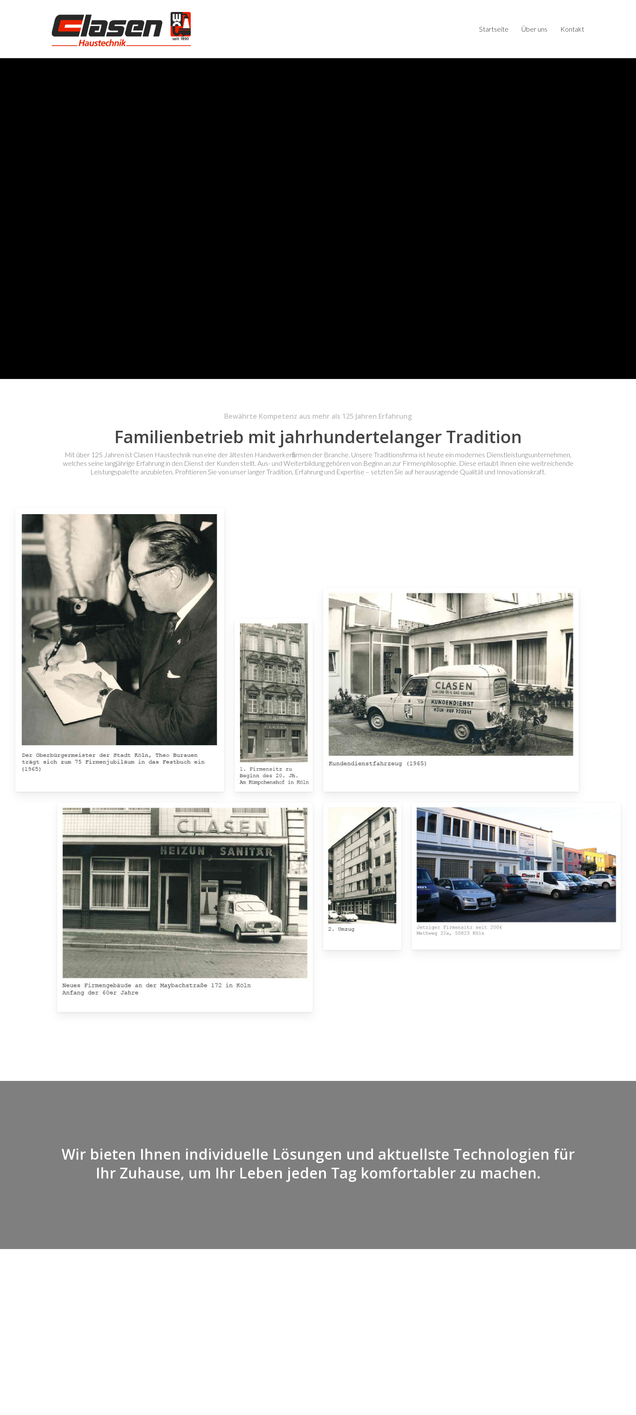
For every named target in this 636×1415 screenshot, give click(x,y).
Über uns (336, 1307)
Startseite (338, 1298)
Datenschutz (175, 1401)
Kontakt (335, 1315)
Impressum (211, 1401)
